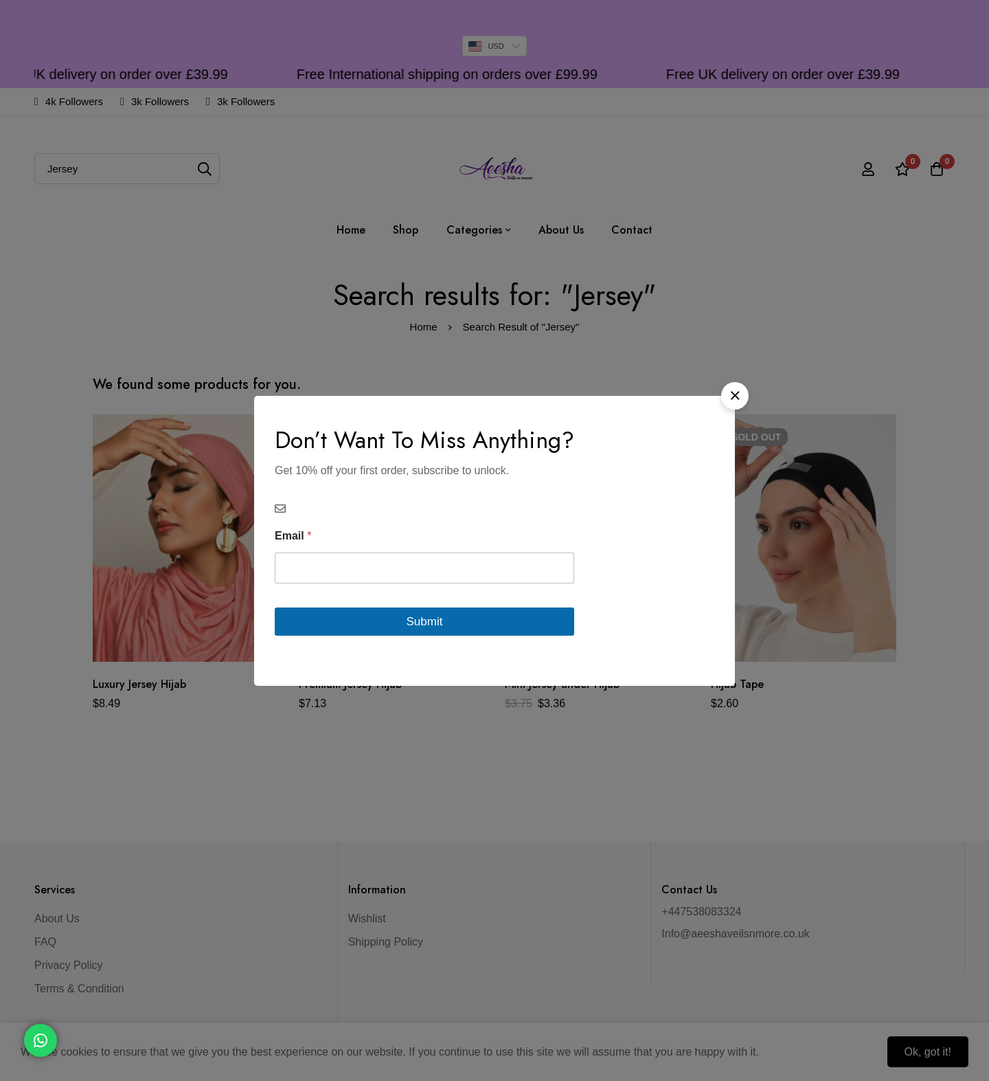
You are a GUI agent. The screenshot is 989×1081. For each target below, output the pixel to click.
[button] (735, 396)
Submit (425, 621)
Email (293, 536)
